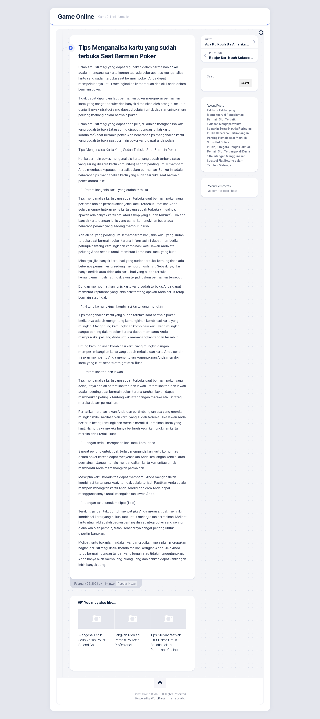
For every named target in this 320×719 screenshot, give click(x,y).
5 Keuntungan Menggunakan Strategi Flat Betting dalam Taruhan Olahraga (226, 161)
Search (211, 76)
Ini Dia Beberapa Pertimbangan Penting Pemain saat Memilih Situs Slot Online (228, 137)
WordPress (158, 698)
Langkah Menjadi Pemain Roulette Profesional (127, 640)
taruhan (107, 372)
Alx (182, 698)
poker (174, 67)
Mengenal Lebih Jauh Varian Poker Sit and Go (91, 640)
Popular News (127, 583)
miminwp (109, 583)
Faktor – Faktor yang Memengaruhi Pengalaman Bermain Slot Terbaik (225, 115)
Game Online (76, 16)
